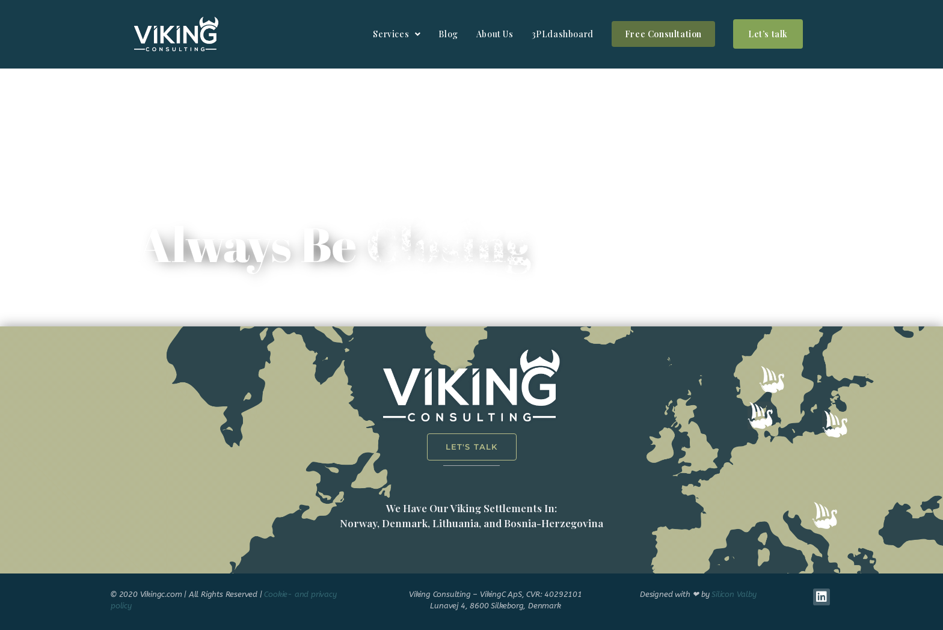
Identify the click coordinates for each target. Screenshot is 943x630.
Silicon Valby (733, 594)
